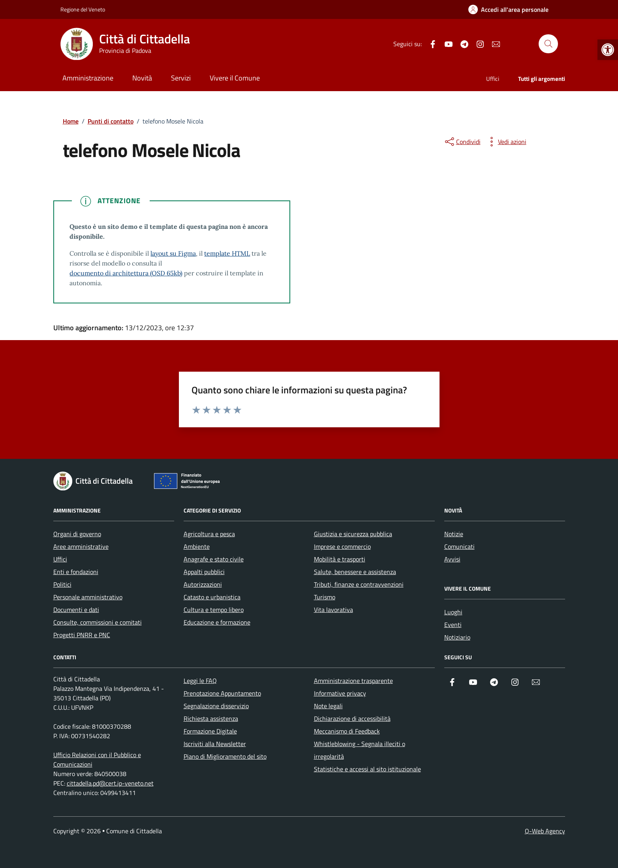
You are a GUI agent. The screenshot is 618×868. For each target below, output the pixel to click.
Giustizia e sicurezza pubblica (353, 534)
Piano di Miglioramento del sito (225, 756)
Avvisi (452, 559)
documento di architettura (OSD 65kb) (126, 273)
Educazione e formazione (217, 622)
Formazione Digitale (210, 731)
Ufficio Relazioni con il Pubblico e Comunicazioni (97, 759)
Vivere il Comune (235, 78)
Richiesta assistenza (211, 718)
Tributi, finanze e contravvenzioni (359, 584)
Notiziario (457, 637)
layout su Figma (173, 253)
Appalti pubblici (204, 571)
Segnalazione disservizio (216, 706)
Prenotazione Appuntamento (222, 693)
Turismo (324, 597)
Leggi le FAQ (200, 680)
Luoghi (453, 612)
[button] (607, 49)
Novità (142, 78)
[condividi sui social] (462, 141)
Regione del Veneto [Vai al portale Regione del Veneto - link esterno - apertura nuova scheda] (82, 9)
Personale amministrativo (87, 597)
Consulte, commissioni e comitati (97, 622)
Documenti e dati (76, 609)
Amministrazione (87, 78)
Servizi (181, 78)
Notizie (453, 534)
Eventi (453, 624)
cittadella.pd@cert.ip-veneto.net (110, 783)
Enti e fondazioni (75, 571)
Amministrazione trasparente (353, 680)
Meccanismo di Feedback (347, 731)
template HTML (227, 253)
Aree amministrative (81, 546)
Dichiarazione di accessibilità (352, 718)
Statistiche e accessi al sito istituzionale (367, 769)
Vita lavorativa (333, 609)
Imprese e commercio (342, 546)
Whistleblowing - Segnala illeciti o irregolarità (359, 750)
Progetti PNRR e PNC (81, 635)
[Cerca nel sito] (548, 43)
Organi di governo (77, 534)
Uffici (492, 78)
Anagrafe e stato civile (214, 559)
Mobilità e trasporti (339, 559)
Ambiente (197, 546)
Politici (62, 584)
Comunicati (459, 546)
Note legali (328, 706)
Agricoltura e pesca (209, 534)
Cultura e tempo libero (214, 609)
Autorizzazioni (203, 584)
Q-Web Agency (545, 831)
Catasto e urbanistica (212, 597)
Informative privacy (340, 693)
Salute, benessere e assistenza (355, 571)
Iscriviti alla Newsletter (215, 743)
